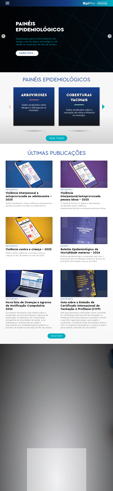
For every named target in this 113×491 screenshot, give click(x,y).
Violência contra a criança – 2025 (29, 249)
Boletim (64, 246)
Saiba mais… (27, 53)
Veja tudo (56, 138)
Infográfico (12, 190)
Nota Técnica (12, 299)
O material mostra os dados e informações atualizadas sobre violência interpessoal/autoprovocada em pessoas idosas (83, 205)
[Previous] (3, 36)
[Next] (110, 36)
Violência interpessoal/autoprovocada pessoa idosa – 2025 (80, 196)
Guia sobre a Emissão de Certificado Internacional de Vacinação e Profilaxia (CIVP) (80, 305)
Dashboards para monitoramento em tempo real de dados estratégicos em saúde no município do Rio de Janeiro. (37, 42)
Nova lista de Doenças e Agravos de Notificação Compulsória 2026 (28, 305)
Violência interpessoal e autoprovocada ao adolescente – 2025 (29, 196)
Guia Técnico (67, 299)
